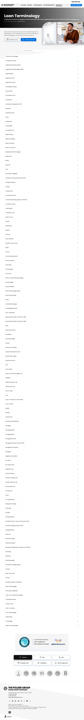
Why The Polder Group (49, 5)
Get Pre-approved (76, 5)
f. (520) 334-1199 (12, 695)
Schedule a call (12, 39)
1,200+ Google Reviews (39, 636)
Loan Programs (37, 5)
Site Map (10, 708)
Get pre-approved (28, 39)
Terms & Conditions (23, 708)
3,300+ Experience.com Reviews (41, 638)
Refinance (29, 5)
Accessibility (34, 708)
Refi (55, 657)
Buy (36, 657)
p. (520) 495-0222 (12, 694)
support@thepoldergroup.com (15, 697)
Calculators (36, 663)
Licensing (29, 708)
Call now (23, 657)
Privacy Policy (15, 708)
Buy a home (23, 5)
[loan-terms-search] (42, 45)
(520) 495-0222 (75, 2)
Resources (59, 5)
